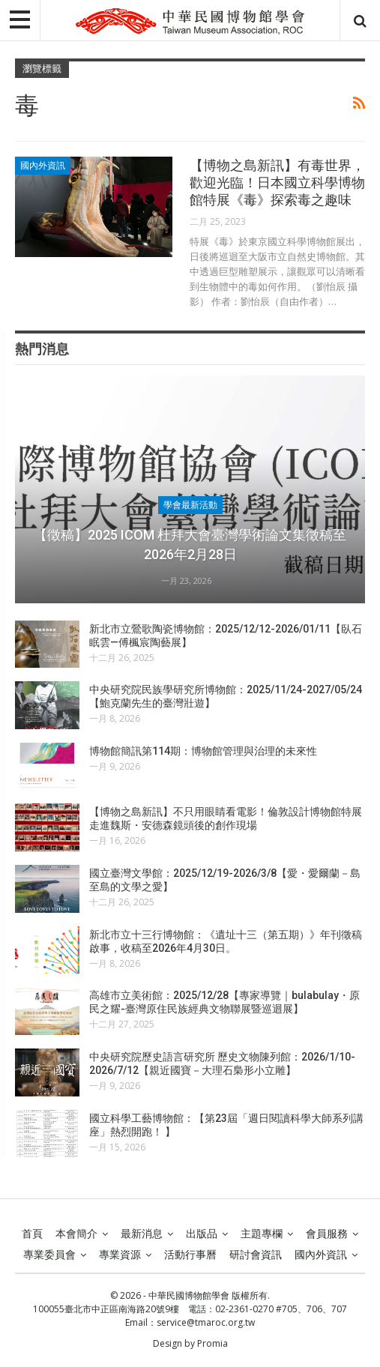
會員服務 (327, 1234)
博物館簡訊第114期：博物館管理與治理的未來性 (203, 751)
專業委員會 (49, 1255)
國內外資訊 (42, 165)
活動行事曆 (190, 1255)
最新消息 (142, 1234)
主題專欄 (262, 1234)
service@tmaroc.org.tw (206, 1322)
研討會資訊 (255, 1255)
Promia (212, 1343)
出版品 (201, 1234)
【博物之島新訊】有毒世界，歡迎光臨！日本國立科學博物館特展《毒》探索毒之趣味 (277, 182)
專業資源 (120, 1255)
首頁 (32, 1234)
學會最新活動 (190, 505)
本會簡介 (76, 1234)
